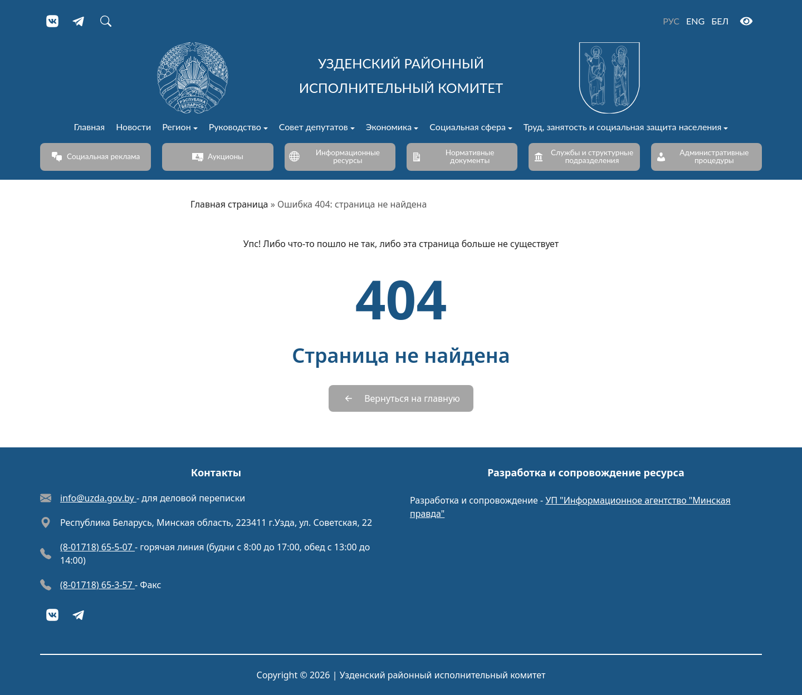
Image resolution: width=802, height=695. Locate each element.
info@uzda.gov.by (98, 498)
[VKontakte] (52, 21)
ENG (695, 21)
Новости (133, 127)
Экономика (389, 127)
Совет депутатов (313, 127)
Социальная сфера (467, 127)
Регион (176, 127)
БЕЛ (719, 21)
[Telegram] (79, 21)
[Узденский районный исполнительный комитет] (401, 78)
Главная (89, 127)
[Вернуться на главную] (401, 398)
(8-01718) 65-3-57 (97, 585)
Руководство (235, 127)
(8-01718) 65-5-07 (97, 547)
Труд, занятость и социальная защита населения (623, 127)
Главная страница (229, 204)
